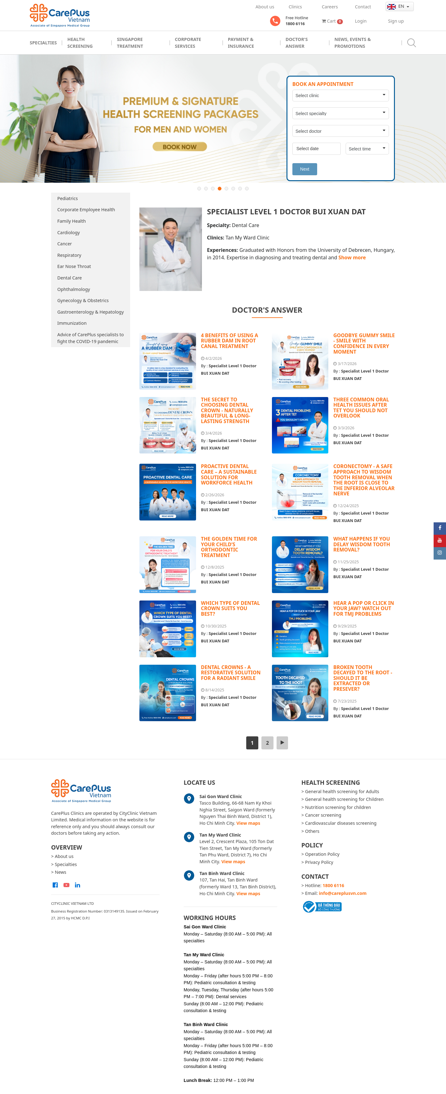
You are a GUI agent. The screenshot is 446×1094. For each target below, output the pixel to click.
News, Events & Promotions (352, 42)
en (396, 6)
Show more (352, 257)
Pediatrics (67, 198)
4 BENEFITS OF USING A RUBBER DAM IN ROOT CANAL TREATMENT (229, 341)
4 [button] (219, 188)
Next (304, 169)
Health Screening (80, 42)
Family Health (71, 221)
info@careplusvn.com (343, 893)
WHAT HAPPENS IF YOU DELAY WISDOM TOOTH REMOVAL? (361, 544)
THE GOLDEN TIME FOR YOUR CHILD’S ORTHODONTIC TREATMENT (229, 547)
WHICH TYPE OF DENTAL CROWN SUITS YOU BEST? (230, 608)
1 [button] (199, 188)
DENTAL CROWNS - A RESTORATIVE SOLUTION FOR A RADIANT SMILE (231, 672)
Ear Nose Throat (74, 266)
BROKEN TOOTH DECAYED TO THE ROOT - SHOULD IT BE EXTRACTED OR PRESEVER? (362, 678)
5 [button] (226, 188)
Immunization (72, 323)
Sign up (396, 21)
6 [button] (233, 188)
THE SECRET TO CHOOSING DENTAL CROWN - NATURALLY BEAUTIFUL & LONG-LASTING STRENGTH (227, 410)
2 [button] (206, 188)
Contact (363, 7)
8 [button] (247, 188)
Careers (330, 7)
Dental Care (69, 278)
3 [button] (213, 188)
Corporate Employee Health (86, 209)
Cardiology (68, 232)
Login (361, 21)
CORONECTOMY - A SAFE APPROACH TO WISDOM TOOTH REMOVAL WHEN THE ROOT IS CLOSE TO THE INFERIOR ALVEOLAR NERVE (364, 480)
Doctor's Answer (297, 42)
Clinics (295, 7)
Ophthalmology (73, 289)
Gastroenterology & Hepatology (90, 312)
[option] (223, 118)
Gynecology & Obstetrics (83, 300)
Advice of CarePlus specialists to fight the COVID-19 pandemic (90, 338)
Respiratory (69, 255)
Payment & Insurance (241, 42)
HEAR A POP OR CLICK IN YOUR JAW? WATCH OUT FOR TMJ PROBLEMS (363, 608)
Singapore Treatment (130, 42)
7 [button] (240, 188)
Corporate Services (188, 42)
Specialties (43, 43)
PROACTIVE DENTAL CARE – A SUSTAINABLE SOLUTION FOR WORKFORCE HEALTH (229, 474)
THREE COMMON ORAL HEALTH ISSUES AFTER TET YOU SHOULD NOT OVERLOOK (361, 407)
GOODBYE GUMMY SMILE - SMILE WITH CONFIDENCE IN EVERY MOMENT (364, 343)
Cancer (64, 244)
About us (265, 7)
